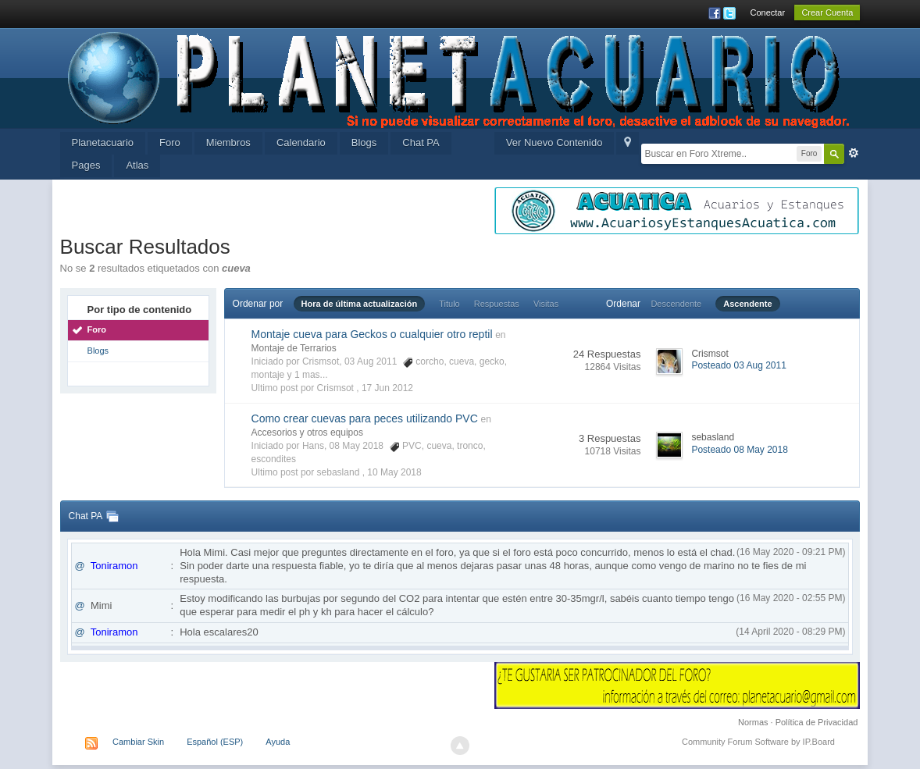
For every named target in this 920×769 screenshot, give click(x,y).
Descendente (676, 303)
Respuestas (496, 303)
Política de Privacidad (817, 722)
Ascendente (747, 303)
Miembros (228, 142)
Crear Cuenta (827, 12)
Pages (86, 165)
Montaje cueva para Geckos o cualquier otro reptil (372, 334)
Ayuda (278, 741)
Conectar (768, 12)
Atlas (137, 165)
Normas (753, 722)
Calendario (301, 142)
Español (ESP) (215, 741)
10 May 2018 (394, 472)
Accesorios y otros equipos (307, 432)
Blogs (364, 142)
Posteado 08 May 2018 (739, 449)
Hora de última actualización (359, 303)
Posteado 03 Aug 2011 (738, 365)
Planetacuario (103, 142)
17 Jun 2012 (387, 388)
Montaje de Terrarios (294, 348)
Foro (169, 142)
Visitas (545, 303)
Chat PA (420, 142)
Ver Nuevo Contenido (554, 142)
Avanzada (853, 153)
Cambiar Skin (138, 741)
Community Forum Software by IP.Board (758, 741)
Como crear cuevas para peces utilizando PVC (364, 418)
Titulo (449, 303)
